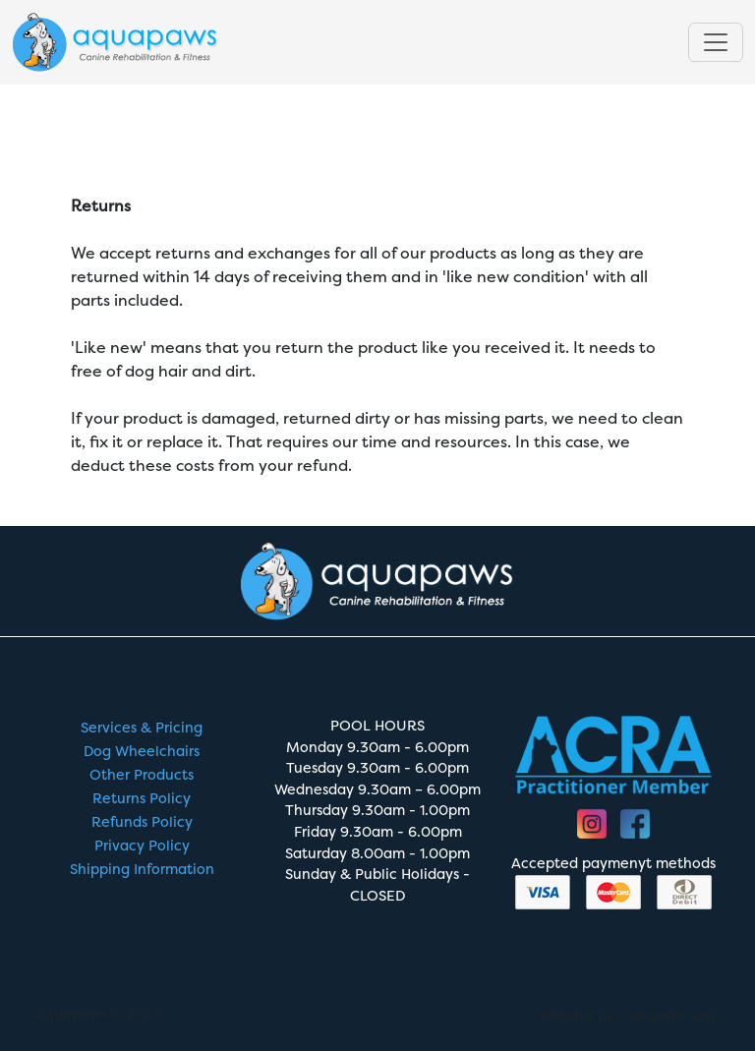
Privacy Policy (142, 846)
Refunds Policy (142, 822)
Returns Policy (141, 798)
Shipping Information (142, 869)
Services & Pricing (142, 728)
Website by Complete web (629, 1016)
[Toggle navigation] (715, 44)
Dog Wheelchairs (142, 751)
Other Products (141, 775)
